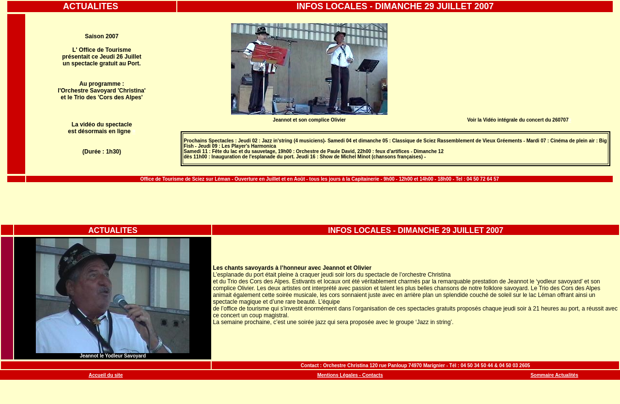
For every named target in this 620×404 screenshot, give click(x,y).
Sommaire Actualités (554, 375)
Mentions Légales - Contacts (350, 375)
